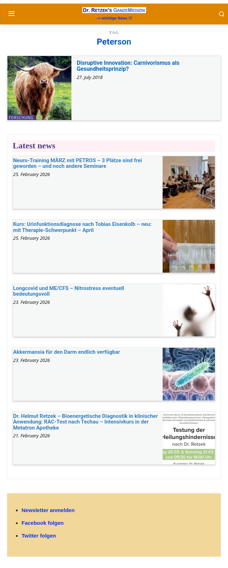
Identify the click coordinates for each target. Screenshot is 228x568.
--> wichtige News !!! (114, 18)
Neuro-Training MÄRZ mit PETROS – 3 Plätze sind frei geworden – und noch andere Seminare (77, 163)
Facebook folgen (43, 523)
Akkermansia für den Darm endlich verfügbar (66, 352)
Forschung (21, 117)
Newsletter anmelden (48, 510)
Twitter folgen (39, 536)
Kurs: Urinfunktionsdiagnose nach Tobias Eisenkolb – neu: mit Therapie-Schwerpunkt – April (82, 227)
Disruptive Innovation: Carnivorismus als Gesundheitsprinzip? (128, 66)
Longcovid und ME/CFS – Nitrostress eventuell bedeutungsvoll (68, 291)
